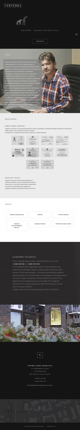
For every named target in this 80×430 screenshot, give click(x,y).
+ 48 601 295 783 (40, 378)
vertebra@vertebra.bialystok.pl (40, 385)
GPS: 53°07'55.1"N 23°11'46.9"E (40, 374)
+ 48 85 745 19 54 (40, 381)
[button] (3, 321)
